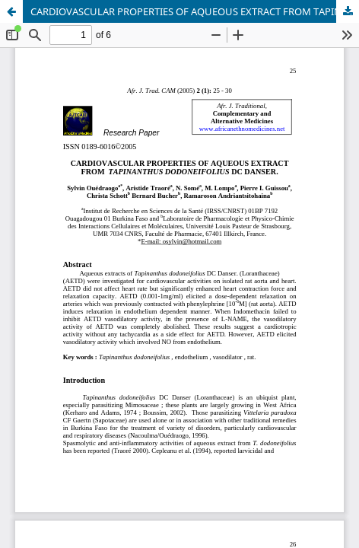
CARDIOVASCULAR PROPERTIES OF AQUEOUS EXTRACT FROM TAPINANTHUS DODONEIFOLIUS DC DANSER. (194, 11)
